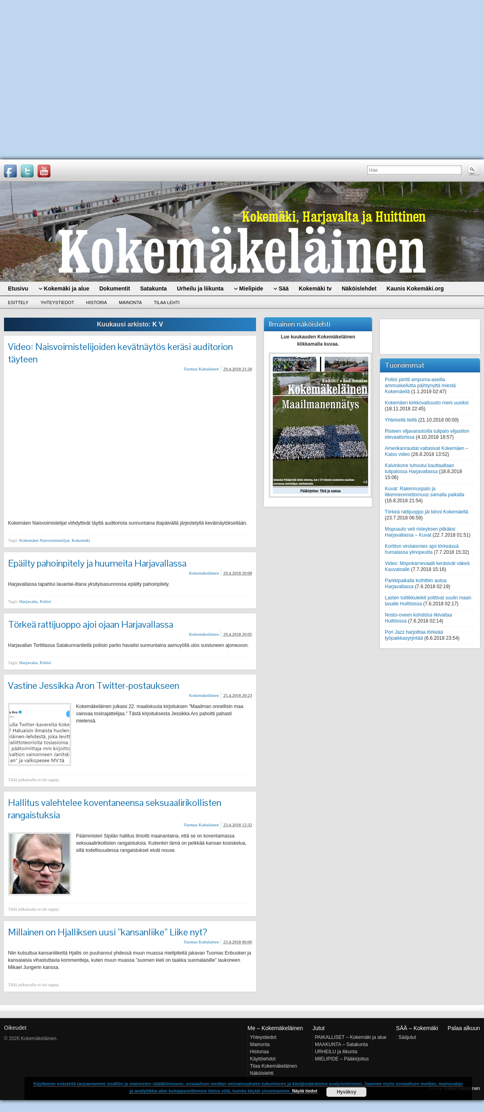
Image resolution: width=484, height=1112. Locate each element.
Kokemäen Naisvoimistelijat (44, 540)
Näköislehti (262, 1073)
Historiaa (259, 1051)
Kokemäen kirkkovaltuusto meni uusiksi (426, 403)
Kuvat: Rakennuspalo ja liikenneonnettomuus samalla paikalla (424, 491)
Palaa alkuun (464, 1028)
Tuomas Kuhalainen (201, 368)
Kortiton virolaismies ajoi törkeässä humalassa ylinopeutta (422, 549)
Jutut (318, 1028)
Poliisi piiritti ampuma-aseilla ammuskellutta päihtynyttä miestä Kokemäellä (420, 385)
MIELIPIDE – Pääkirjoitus (342, 1059)
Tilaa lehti (167, 302)
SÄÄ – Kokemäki (417, 1028)
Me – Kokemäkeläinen (275, 1028)
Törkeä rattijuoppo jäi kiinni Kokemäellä (426, 512)
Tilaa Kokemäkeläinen (273, 1066)
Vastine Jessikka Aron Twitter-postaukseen (93, 685)
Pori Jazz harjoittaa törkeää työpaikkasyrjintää (414, 635)
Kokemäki (81, 540)
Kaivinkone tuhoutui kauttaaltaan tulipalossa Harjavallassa (419, 468)
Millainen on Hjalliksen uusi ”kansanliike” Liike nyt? (107, 932)
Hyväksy (346, 1092)
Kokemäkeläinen (204, 573)
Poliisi (45, 601)
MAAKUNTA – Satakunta (341, 1044)
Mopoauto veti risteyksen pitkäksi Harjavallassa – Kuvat (420, 532)
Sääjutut (407, 1037)
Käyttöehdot (263, 1059)
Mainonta (130, 302)
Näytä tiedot (304, 1090)
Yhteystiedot (57, 302)
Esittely (18, 302)
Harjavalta (28, 601)
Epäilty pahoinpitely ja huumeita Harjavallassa (97, 563)
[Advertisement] (76, 79)
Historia (96, 302)
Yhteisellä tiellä (401, 420)
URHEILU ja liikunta (336, 1051)
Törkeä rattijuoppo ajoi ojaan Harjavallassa (90, 624)
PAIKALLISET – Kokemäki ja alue (350, 1037)
